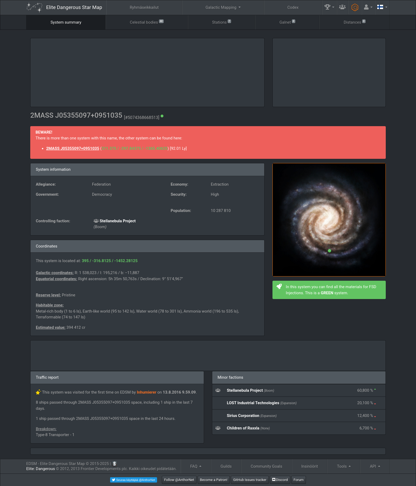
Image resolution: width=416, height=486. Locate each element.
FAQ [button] (194, 466)
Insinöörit (309, 466)
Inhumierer (147, 392)
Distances (354, 22)
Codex (292, 7)
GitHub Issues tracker (249, 480)
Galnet (287, 22)
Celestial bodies (146, 22)
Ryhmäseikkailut (144, 7)
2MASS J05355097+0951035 (72, 148)
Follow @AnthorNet (179, 480)
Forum (299, 480)
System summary (65, 22)
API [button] (373, 466)
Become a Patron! (214, 480)
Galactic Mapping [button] (221, 7)
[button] (329, 7)
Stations (221, 22)
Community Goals (266, 466)
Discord (280, 480)
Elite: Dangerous (40, 468)
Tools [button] (342, 466)
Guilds (226, 466)
